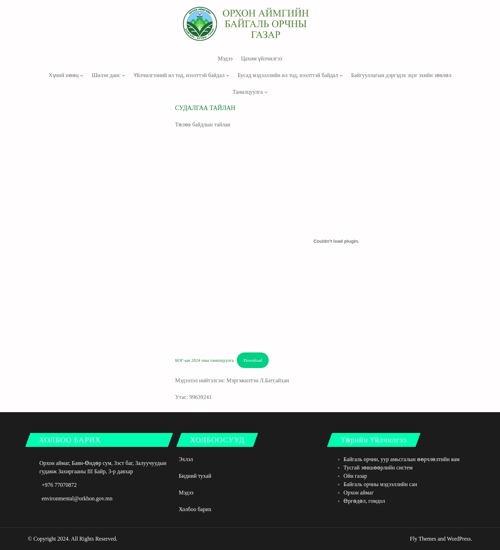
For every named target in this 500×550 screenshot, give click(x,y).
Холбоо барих (195, 509)
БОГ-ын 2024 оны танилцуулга (204, 360)
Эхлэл (186, 459)
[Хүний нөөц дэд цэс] (81, 75)
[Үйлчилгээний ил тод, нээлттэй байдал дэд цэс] (228, 75)
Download (253, 360)
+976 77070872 (59, 485)
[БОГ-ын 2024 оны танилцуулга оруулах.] (336, 241)
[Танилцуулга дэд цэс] (266, 92)
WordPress (459, 539)
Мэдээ (186, 492)
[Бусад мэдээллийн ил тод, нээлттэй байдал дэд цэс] (341, 75)
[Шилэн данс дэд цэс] (123, 75)
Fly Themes (423, 539)
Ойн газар (355, 476)
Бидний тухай (195, 476)
